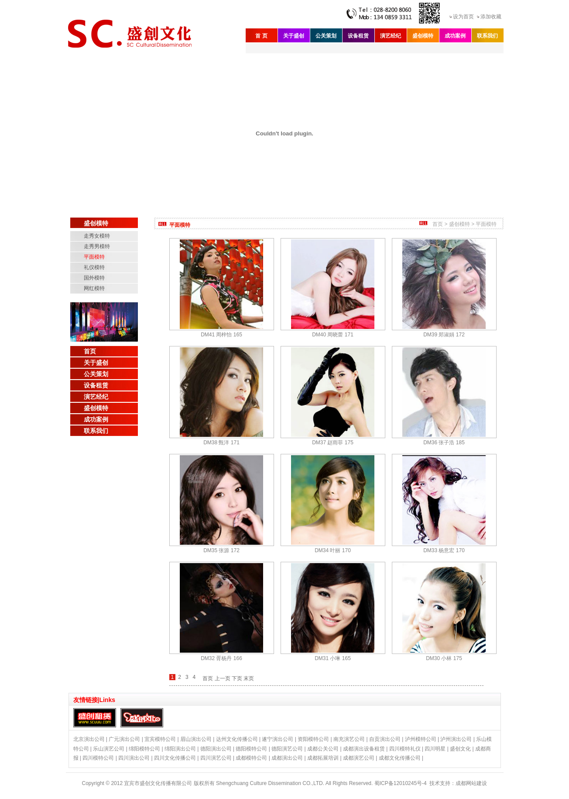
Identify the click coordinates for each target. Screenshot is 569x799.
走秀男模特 (97, 246)
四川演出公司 (134, 758)
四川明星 (435, 749)
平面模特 (94, 257)
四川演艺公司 (216, 758)
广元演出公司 (124, 739)
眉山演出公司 (196, 739)
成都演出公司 (287, 758)
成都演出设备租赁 (364, 749)
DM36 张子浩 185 (444, 442)
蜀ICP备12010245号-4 (400, 783)
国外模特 (94, 278)
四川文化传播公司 (175, 758)
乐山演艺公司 (108, 749)
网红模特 (94, 288)
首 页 (261, 36)
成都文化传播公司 (400, 758)
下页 (237, 678)
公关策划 (325, 36)
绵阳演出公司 (180, 749)
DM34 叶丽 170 (333, 550)
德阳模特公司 (251, 749)
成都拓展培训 (323, 758)
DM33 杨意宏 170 (444, 550)
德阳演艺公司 (287, 749)
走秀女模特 (97, 236)
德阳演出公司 (216, 749)
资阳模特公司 (313, 739)
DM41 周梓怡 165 (221, 335)
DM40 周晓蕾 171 (332, 335)
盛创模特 (422, 36)
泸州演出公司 (456, 739)
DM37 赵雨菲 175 (332, 442)
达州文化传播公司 (237, 739)
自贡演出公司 (385, 739)
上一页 (222, 678)
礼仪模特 (94, 267)
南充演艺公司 (349, 739)
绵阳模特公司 (144, 749)
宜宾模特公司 (160, 739)
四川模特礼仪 (405, 749)
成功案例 (455, 36)
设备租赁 (358, 36)
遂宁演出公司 (277, 739)
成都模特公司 (251, 758)
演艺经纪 (390, 36)
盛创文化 (460, 749)
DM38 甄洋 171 (221, 442)
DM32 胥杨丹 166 (221, 658)
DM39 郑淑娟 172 (444, 335)
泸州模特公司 (420, 739)
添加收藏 (490, 17)
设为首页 (463, 17)
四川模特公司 (98, 758)
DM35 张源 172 (221, 550)
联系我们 (487, 36)
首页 (90, 351)
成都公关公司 (323, 749)
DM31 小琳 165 (333, 658)
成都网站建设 (471, 783)
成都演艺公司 (358, 758)
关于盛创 (293, 36)
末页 (248, 678)
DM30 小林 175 (444, 658)
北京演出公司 (89, 739)
